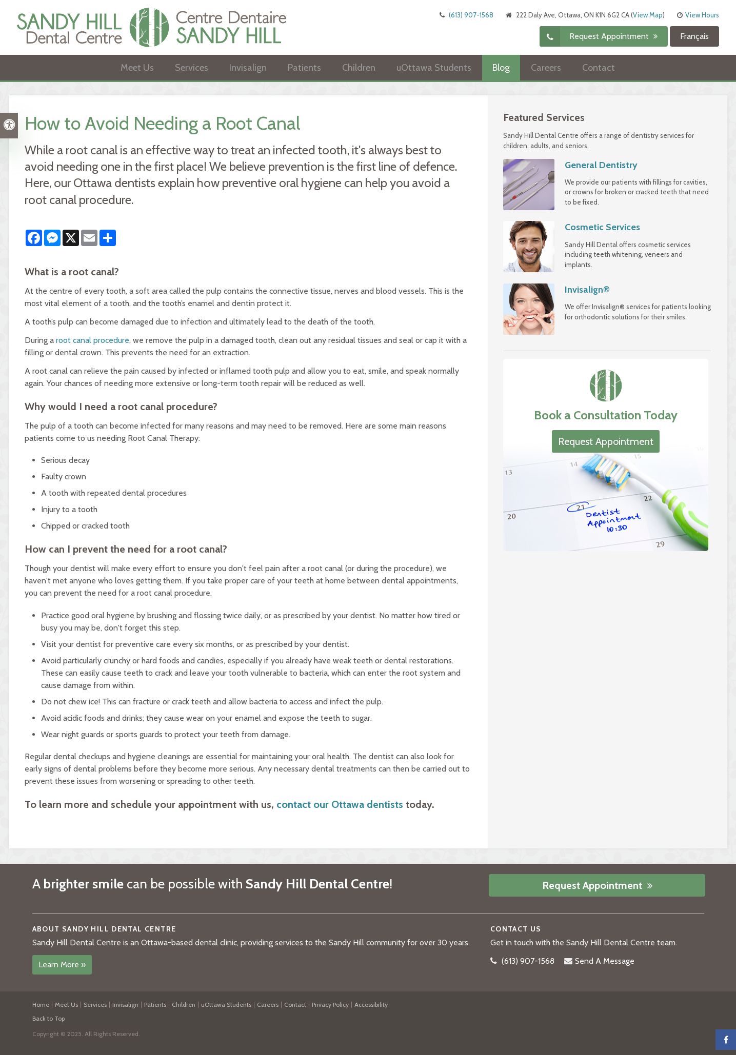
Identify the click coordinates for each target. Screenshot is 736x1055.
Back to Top (48, 1018)
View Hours (702, 15)
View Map (648, 15)
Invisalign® (587, 289)
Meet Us (137, 67)
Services (191, 67)
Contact (598, 67)
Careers (546, 67)
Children (358, 67)
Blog (501, 67)
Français (694, 36)
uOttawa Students (433, 67)
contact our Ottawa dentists (339, 804)
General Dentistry (601, 165)
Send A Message (604, 961)
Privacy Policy (330, 1004)
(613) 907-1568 (471, 15)
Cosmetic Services (602, 227)
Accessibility (371, 1004)
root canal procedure (92, 340)
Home (40, 1004)
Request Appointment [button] (610, 36)
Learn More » (62, 964)
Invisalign (248, 67)
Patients (304, 67)
